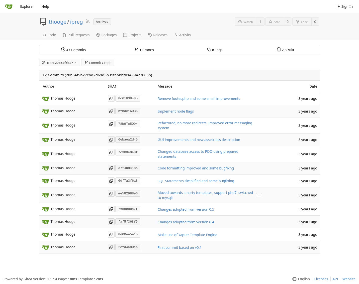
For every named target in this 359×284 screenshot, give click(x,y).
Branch (144, 49)
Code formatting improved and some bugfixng (196, 168)
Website (349, 279)
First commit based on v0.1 (180, 247)
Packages (106, 34)
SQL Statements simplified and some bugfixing (196, 180)
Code (49, 34)
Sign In (344, 6)
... (259, 194)
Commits (73, 49)
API (335, 279)
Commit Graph (97, 62)
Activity (182, 34)
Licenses (321, 279)
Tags (214, 49)
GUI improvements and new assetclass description (199, 139)
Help (45, 6)
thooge (58, 21)
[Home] (8, 6)
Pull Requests (76, 34)
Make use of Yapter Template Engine (187, 234)
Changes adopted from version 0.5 (186, 209)
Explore (26, 6)
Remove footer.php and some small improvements (199, 98)
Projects (132, 34)
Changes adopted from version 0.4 (186, 222)
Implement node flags (176, 111)
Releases (158, 34)
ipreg (76, 21)
